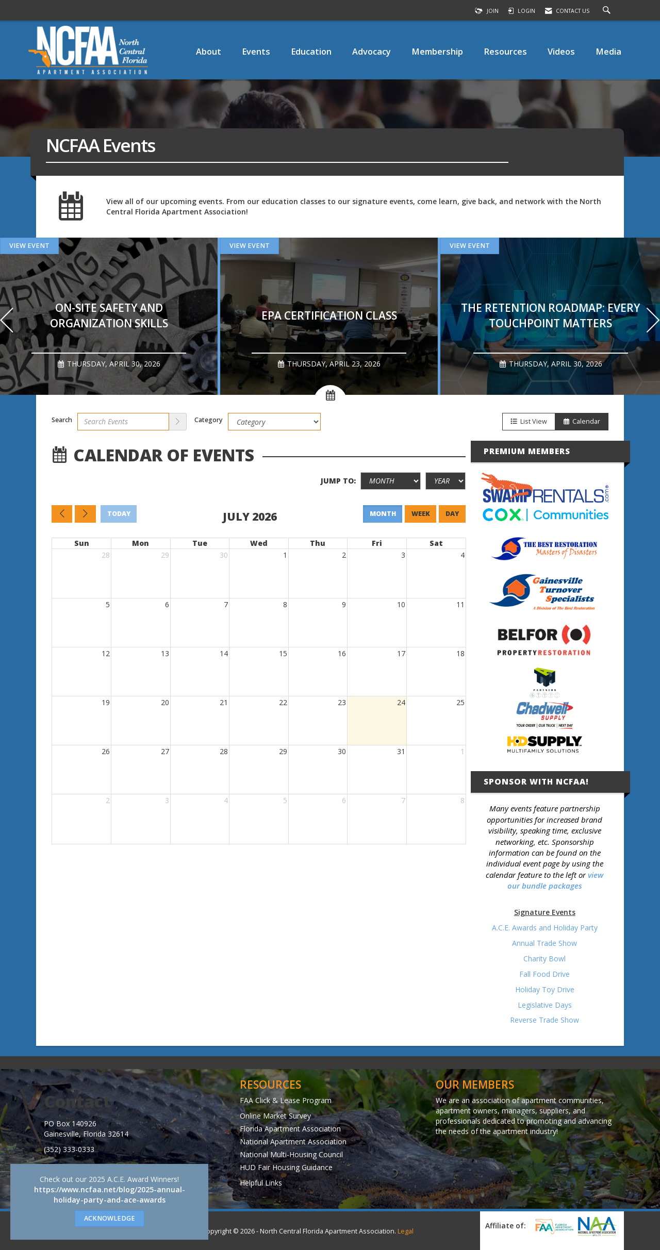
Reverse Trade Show (544, 1020)
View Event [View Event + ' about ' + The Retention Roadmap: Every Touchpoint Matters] (470, 245)
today (118, 513)
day (452, 513)
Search (62, 419)
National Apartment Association (293, 1141)
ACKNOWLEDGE (109, 1218)
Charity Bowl (544, 958)
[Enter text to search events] (123, 421)
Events (256, 51)
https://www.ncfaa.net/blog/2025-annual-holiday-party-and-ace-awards (109, 1195)
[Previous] (6, 321)
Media (608, 51)
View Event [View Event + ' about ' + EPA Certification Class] (249, 245)
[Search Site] (608, 11)
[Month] (390, 481)
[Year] (445, 481)
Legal (406, 1231)
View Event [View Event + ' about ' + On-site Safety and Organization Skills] (29, 245)
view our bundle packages (555, 880)
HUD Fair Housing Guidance (286, 1167)
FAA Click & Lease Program (286, 1100)
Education (311, 51)
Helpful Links (261, 1183)
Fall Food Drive (544, 974)
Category (208, 419)
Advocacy (371, 51)
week (420, 513)
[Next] (653, 321)
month (383, 513)
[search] (178, 421)
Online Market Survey (275, 1116)
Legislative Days (545, 1005)
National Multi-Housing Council (291, 1154)
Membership (437, 51)
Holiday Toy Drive (544, 989)
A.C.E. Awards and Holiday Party (545, 927)
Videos (561, 51)
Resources (505, 51)
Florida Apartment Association (290, 1129)
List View (528, 421)
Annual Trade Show (544, 943)
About (208, 51)
